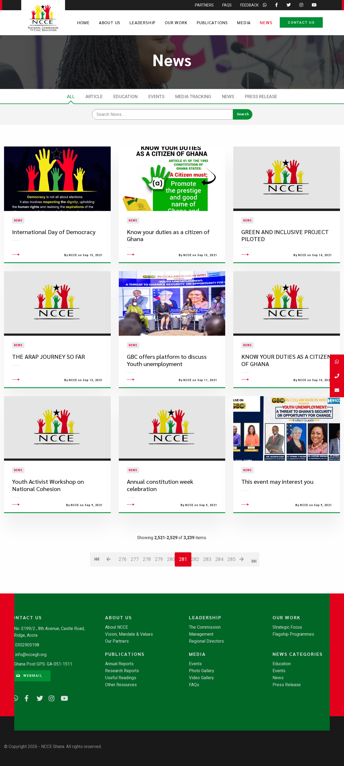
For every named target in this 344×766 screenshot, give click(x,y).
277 (134, 589)
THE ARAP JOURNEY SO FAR (48, 386)
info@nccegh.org (30, 654)
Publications (212, 22)
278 (146, 589)
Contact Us (301, 22)
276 (122, 589)
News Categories (298, 654)
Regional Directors (206, 641)
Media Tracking (193, 96)
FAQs (194, 685)
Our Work (176, 22)
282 (195, 589)
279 (159, 589)
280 (171, 589)
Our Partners (117, 641)
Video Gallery (201, 678)
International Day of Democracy (53, 246)
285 (231, 589)
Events (156, 96)
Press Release (261, 96)
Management (201, 634)
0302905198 (27, 644)
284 (219, 589)
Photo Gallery (201, 671)
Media (244, 22)
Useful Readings (120, 678)
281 (183, 589)
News (266, 22)
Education (125, 96)
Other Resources (121, 685)
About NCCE (116, 627)
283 (207, 589)
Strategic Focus (287, 627)
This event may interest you (277, 511)
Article (94, 96)
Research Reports (122, 671)
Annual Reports (119, 664)
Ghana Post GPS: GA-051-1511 (43, 664)
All (71, 96)
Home (83, 22)
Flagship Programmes (293, 634)
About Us (109, 22)
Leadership (143, 22)
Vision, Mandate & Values (129, 634)
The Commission (205, 627)
